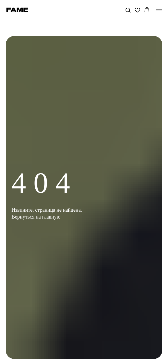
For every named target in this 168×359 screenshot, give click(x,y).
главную (51, 217)
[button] (128, 10)
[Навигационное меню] (159, 10)
